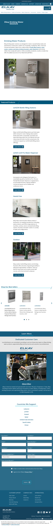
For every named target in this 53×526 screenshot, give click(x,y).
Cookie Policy (29, 518)
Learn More (18, 146)
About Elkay (6, 4)
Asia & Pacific (38, 499)
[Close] (50, 522)
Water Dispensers (26, 12)
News (12, 4)
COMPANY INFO (27, 492)
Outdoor (39, 12)
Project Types (45, 12)
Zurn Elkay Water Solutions (9, 511)
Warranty (11, 499)
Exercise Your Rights (48, 518)
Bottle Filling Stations (6, 12)
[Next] (51, 305)
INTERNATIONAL (39, 492)
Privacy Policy (28, 471)
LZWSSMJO (22, 305)
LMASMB (7, 305)
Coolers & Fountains (16, 12)
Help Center (12, 495)
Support (31, 4)
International (51, 4)
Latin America (38, 495)
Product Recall (12, 497)
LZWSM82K (37, 305)
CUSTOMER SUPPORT (15, 492)
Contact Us (24, 4)
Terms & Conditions (46, 515)
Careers (17, 4)
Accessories (33, 12)
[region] (26, 523)
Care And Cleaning (13, 501)
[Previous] (1, 305)
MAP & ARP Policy (13, 504)
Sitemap (33, 515)
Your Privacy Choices (36, 518)
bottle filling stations (35, 47)
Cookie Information (15, 524)
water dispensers (34, 49)
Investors (45, 4)
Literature (38, 4)
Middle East (37, 497)
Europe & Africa (38, 501)
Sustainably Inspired (26, 1)
